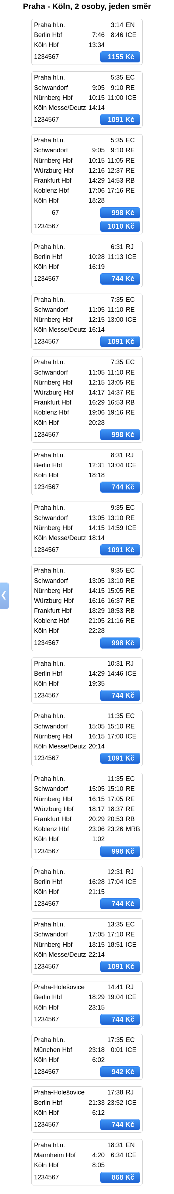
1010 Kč (121, 226)
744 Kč (123, 279)
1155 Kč (121, 57)
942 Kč (123, 1072)
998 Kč (123, 213)
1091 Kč (121, 119)
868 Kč (123, 1177)
